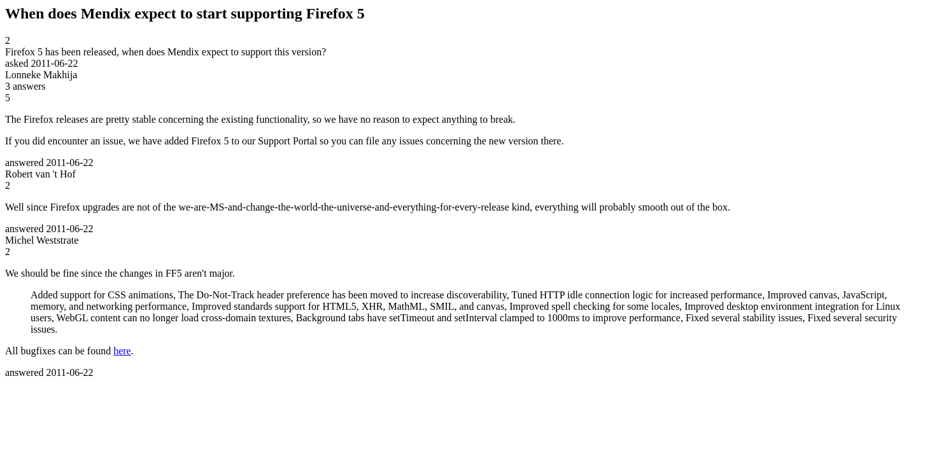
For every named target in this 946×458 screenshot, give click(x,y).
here (122, 350)
